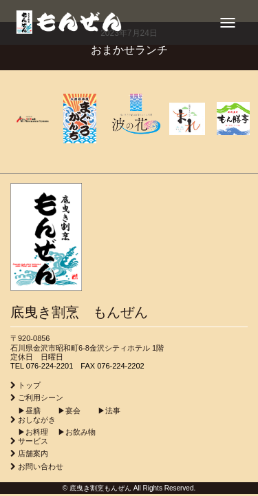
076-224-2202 (120, 366)
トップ (29, 385)
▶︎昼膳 (25, 410)
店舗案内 (33, 453)
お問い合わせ (40, 466)
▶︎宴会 (61, 410)
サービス (33, 441)
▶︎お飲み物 (73, 432)
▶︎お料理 (29, 432)
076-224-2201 (50, 366)
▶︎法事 (101, 410)
